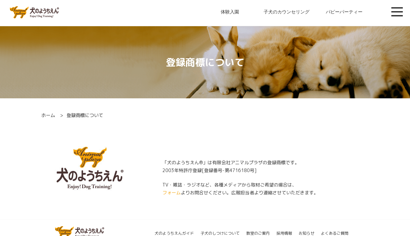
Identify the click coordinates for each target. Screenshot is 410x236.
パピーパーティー (344, 11)
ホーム (48, 115)
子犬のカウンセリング (286, 11)
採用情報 (284, 233)
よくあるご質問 (334, 233)
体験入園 (230, 11)
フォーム (171, 192)
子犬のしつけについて (220, 233)
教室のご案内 (258, 233)
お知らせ (306, 233)
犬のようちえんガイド (174, 233)
